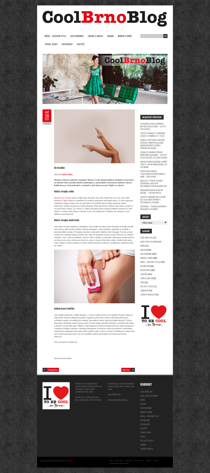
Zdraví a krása (95, 36)
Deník (142, 245)
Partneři (156, 460)
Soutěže (81, 44)
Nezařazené (145, 265)
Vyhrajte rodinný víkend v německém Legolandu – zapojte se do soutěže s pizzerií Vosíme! (153, 155)
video (142, 282)
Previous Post (53, 369)
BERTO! (70, 461)
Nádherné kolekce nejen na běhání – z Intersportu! (151, 191)
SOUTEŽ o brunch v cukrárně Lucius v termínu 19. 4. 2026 (152, 134)
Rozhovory (67, 44)
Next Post (126, 369)
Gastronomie (77, 36)
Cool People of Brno (149, 241)
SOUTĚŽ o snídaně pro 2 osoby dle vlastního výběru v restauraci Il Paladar (153, 199)
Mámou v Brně (125, 36)
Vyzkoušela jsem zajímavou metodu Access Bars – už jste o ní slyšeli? (153, 126)
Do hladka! (59, 167)
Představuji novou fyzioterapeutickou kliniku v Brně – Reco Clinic (152, 174)
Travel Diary (51, 44)
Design (143, 249)
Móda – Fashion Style (55, 36)
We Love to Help (147, 286)
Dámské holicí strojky (62, 198)
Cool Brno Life (146, 237)
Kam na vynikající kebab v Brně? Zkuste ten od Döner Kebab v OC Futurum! (153, 164)
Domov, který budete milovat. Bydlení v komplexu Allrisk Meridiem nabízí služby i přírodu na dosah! (152, 144)
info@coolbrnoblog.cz (120, 399)
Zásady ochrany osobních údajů (119, 463)
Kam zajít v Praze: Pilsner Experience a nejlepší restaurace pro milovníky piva (153, 183)
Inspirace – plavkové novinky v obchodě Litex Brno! (153, 208)
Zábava (110, 36)
